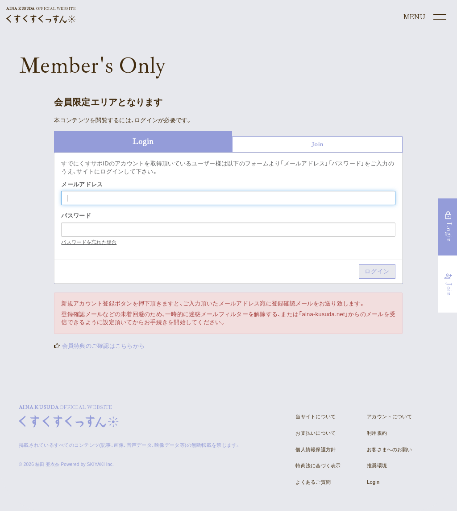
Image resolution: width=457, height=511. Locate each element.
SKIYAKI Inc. (100, 464)
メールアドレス (82, 184)
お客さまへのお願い (389, 449)
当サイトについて (315, 416)
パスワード (76, 215)
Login (373, 482)
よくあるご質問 (313, 482)
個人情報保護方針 (315, 449)
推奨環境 (377, 465)
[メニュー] (424, 17)
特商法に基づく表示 (318, 465)
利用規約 (377, 433)
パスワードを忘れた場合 (88, 242)
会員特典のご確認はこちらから (103, 345)
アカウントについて (389, 416)
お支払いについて (315, 433)
